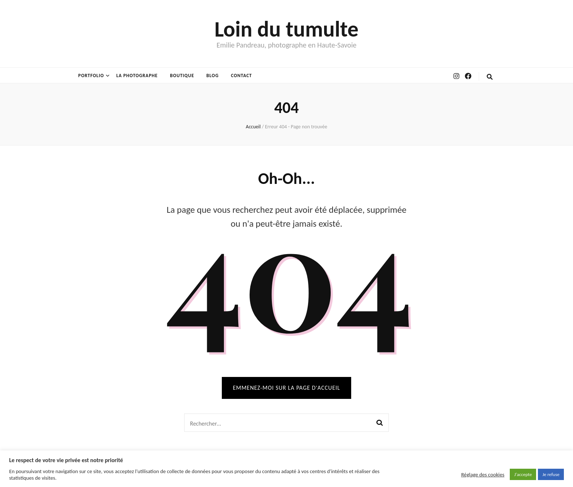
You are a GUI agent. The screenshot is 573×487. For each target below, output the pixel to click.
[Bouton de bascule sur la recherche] (490, 77)
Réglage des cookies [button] (482, 474)
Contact (241, 75)
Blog (212, 75)
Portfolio (91, 75)
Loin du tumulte (286, 29)
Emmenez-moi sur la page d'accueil (286, 387)
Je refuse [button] (550, 474)
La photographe (137, 75)
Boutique (182, 75)
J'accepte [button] (523, 474)
